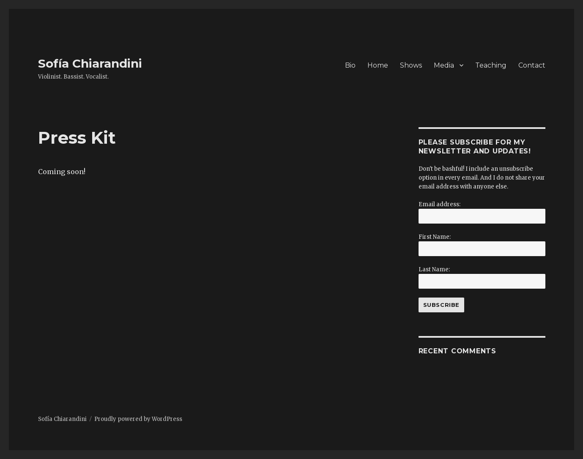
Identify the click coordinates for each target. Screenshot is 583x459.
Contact (531, 65)
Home (377, 65)
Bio (350, 65)
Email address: (439, 204)
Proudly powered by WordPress (138, 419)
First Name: (435, 236)
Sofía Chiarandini (90, 63)
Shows (411, 65)
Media (444, 65)
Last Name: (434, 269)
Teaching (490, 65)
